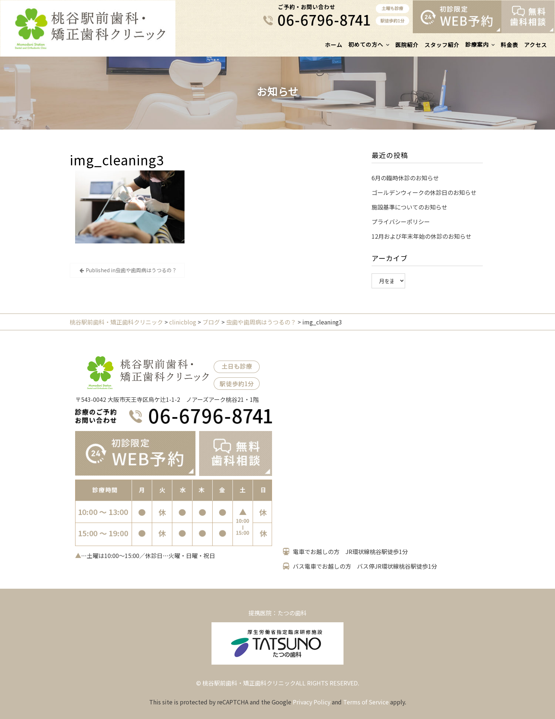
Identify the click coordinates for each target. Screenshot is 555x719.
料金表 (509, 45)
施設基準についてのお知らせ (409, 207)
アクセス (535, 45)
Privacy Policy (311, 701)
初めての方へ (365, 44)
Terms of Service (366, 701)
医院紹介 (407, 45)
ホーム (333, 45)
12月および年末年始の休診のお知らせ (421, 236)
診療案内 (477, 44)
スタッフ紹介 (441, 45)
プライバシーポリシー (401, 221)
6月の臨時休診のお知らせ (405, 177)
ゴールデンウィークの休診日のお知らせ (424, 192)
